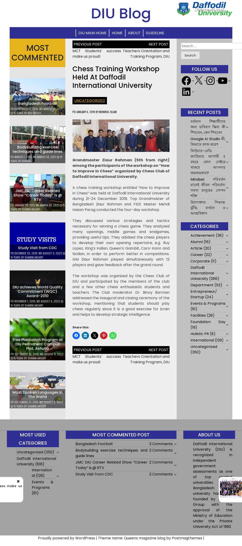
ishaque (26, 161)
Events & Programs (207, 303)
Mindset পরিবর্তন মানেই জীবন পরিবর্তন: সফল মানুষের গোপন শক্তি (207, 188)
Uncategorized (89, 100)
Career (196, 254)
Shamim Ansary (31, 209)
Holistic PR (199, 333)
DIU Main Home (92, 33)
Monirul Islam (108, 112)
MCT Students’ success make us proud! (96, 53)
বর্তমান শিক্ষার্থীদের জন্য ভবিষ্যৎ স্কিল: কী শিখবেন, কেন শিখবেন (207, 127)
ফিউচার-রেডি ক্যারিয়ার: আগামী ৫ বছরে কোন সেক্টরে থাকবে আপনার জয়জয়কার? (207, 162)
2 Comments (161, 450)
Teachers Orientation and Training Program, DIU (146, 53)
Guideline (155, 33)
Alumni (196, 242)
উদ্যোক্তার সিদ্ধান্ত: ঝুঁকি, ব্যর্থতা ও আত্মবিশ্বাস (207, 208)
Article (196, 248)
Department (201, 285)
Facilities (198, 315)
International (202, 340)
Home (117, 33)
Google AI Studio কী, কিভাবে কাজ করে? (207, 141)
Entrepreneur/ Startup (203, 294)
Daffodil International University (202, 273)
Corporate (200, 261)
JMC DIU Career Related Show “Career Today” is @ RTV (37, 195)
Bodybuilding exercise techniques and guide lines (37, 149)
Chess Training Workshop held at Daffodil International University (115, 77)
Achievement (202, 235)
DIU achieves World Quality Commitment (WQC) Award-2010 (38, 291)
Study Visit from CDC (37, 247)
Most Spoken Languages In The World (37, 394)
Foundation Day (207, 321)
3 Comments (161, 443)
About (134, 33)
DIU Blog (121, 13)
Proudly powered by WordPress (66, 538)
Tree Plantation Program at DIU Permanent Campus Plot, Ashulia (37, 344)
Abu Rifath (34, 113)
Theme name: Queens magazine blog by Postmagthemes (150, 538)
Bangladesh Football (37, 103)
